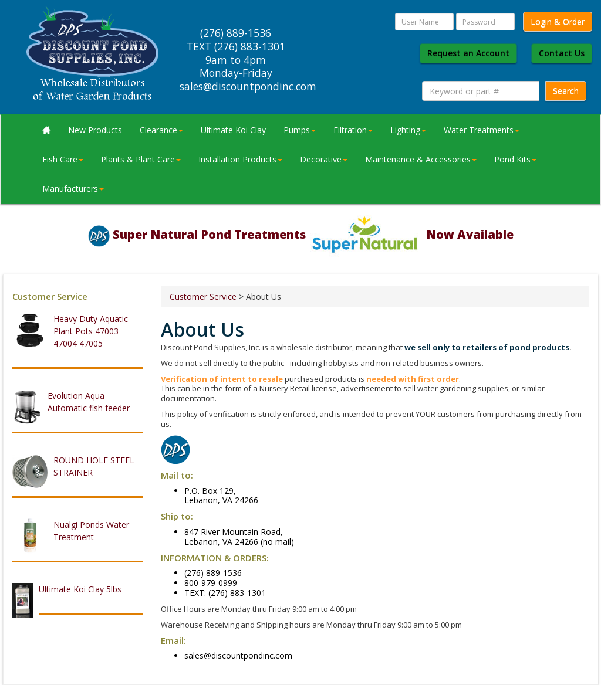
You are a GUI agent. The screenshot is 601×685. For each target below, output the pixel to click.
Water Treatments (481, 129)
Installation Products (240, 159)
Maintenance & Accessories (421, 159)
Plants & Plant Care (141, 159)
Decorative (323, 159)
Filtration (353, 129)
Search (566, 90)
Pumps (299, 129)
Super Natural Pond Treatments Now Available (313, 234)
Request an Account (468, 53)
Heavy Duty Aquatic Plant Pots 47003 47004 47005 (90, 331)
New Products (95, 129)
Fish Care (62, 159)
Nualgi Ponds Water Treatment (91, 530)
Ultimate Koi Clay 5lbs (80, 589)
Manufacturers (73, 188)
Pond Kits (515, 159)
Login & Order (558, 21)
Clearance (161, 129)
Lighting (408, 129)
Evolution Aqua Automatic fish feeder (89, 401)
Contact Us (562, 53)
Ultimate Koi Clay (233, 129)
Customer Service (203, 296)
